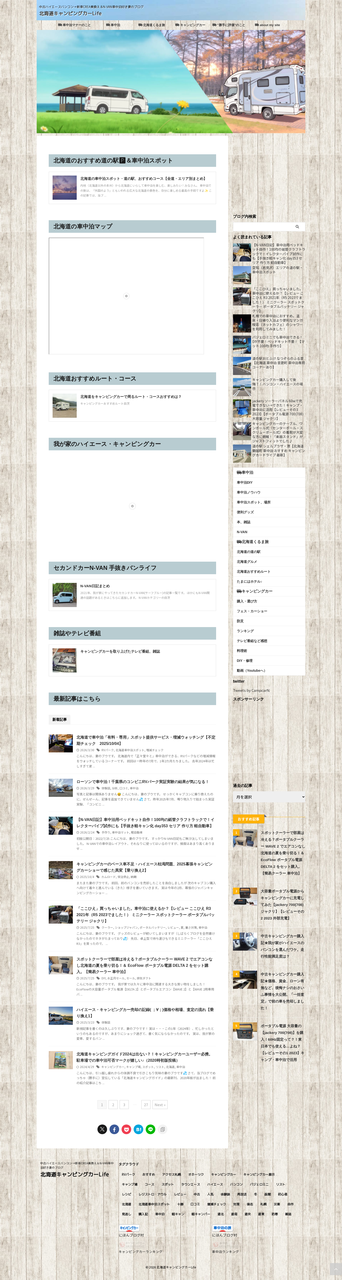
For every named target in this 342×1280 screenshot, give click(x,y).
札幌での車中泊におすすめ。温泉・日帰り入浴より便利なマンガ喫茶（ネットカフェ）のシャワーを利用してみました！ (277, 322)
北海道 (170, 1067)
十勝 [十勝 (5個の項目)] (180, 1204)
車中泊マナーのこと (74, 25)
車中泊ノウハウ (248, 492)
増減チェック (155, 750)
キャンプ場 (133, 1067)
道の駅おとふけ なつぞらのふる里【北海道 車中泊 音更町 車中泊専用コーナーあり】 (278, 362)
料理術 (242, 651)
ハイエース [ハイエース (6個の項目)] (215, 1184)
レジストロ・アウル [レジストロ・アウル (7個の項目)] (152, 1194)
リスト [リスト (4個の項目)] (280, 1184)
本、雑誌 (243, 522)
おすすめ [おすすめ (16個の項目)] (148, 1174)
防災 (240, 621)
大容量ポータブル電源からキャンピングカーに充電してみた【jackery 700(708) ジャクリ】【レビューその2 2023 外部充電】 (282, 904)
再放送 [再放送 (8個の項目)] (242, 1194)
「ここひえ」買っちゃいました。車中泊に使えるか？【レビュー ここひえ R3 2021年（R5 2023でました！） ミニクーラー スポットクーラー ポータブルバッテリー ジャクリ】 (145, 914)
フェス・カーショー (252, 611)
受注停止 (123, 877)
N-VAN (242, 532)
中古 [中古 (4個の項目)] (197, 1194)
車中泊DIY (245, 482)
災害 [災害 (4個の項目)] (277, 1204)
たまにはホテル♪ (249, 581)
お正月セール (116, 978)
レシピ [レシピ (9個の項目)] (126, 1194)
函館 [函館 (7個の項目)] (267, 1194)
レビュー (173, 927)
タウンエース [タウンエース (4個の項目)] (190, 1184)
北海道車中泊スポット (130, 750)
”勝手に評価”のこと (229, 25)
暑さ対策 (191, 927)
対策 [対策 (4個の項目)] (236, 1204)
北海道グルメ (247, 562)
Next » (160, 1104)
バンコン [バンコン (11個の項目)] (236, 1184)
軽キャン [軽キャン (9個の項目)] (178, 1214)
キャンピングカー (190, 25)
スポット (148, 1067)
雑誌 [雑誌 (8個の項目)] (288, 1214)
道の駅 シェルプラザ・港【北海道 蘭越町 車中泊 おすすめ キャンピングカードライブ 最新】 (278, 450)
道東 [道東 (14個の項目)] (261, 1214)
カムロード (108, 877)
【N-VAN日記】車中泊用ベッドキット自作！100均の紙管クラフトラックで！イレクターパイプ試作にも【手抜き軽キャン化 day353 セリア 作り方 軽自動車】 (278, 254)
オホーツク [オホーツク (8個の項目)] (196, 1174)
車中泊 (113, 25)
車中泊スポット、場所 (254, 502)
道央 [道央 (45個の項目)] (248, 1214)
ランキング (245, 631)
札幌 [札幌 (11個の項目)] (263, 1204)
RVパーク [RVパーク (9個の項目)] (128, 1174)
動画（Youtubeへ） (252, 670)
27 (146, 1104)
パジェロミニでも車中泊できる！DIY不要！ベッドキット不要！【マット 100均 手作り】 (278, 341)
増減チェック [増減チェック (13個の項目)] (216, 1204)
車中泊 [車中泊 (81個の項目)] (159, 1214)
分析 (115, 788)
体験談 (106, 788)
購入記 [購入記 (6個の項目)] (143, 1214)
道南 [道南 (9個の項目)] (234, 1214)
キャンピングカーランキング (141, 1250)
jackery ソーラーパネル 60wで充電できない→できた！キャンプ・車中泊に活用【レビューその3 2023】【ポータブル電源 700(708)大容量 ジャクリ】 (277, 410)
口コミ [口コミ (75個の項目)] (195, 1204)
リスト (160, 1067)
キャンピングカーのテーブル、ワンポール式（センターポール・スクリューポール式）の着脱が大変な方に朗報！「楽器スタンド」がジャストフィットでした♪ (277, 432)
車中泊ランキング (225, 1250)
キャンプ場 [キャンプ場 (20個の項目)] (129, 1184)
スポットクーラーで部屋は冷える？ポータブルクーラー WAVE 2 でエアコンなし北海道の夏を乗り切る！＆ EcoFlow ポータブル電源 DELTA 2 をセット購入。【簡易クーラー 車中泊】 (144, 965)
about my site (267, 25)
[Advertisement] (269, 179)
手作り (106, 832)
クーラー (107, 927)
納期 (134, 877)
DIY (104, 978)
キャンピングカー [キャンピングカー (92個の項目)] (223, 1174)
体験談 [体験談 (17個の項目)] (225, 1194)
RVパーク (108, 750)
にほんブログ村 (131, 1235)
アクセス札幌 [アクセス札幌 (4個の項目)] (171, 1174)
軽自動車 (137, 832)
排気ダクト (144, 978)
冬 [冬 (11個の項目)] (255, 1194)
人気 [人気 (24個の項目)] (210, 1194)
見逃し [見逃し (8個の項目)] (126, 1214)
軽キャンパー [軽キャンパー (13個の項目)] (201, 1214)
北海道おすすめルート (254, 571)
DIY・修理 (245, 661)
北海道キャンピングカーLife (70, 13)
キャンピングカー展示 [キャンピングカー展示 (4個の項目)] (259, 1174)
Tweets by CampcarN (251, 690)
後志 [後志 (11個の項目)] (250, 1204)
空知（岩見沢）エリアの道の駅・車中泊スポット (277, 269)
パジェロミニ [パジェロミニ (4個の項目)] (259, 1184)
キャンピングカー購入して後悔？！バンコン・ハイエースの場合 (277, 384)
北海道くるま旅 (151, 25)
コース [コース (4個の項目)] (149, 1184)
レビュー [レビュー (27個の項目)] (180, 1194)
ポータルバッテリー (153, 927)
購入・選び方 (247, 601)
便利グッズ (245, 512)
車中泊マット (120, 832)
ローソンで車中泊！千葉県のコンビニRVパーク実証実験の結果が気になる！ (142, 782)
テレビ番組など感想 (252, 641)
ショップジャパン (126, 927)
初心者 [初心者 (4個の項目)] (282, 1194)
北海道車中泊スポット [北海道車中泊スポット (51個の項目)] (154, 1204)
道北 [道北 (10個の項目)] (221, 1214)
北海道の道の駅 (248, 552)
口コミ (123, 788)
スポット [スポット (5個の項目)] (167, 1184)
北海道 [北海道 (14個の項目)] (126, 1204)
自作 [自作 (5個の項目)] (290, 1204)
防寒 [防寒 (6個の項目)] (275, 1214)
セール (130, 978)
